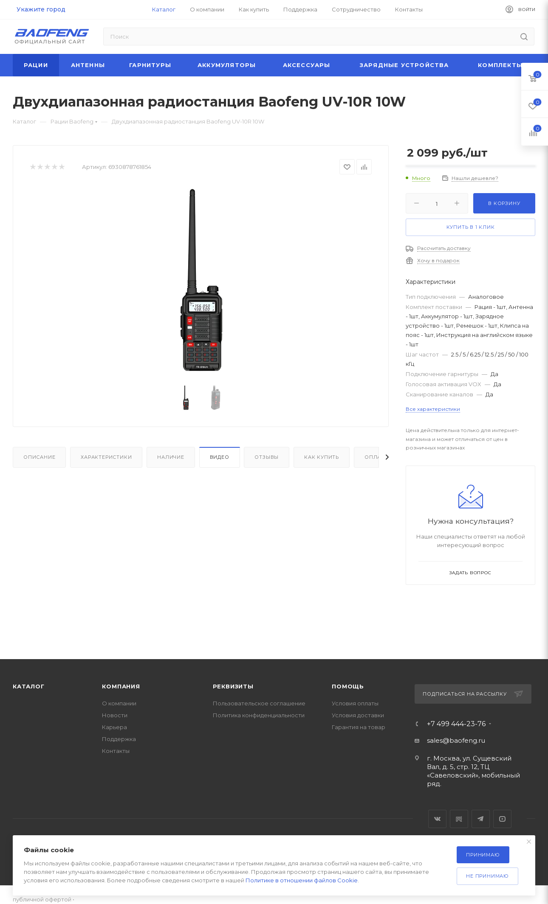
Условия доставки (358, 715)
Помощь (348, 686)
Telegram (481, 819)
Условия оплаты (355, 703)
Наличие (170, 457)
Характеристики (106, 457)
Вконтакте (437, 819)
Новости (114, 715)
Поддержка (119, 739)
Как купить (321, 457)
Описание (39, 457)
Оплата (376, 457)
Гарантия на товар (358, 727)
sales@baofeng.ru (456, 740)
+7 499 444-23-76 (456, 724)
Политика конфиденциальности (259, 715)
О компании (119, 703)
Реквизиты (233, 686)
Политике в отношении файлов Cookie (302, 880)
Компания (121, 686)
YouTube (502, 819)
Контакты (116, 750)
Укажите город (41, 9)
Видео (219, 457)
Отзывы (266, 457)
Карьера (114, 727)
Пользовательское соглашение (259, 703)
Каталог (29, 686)
